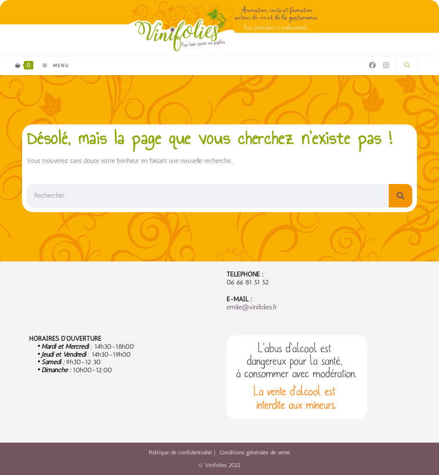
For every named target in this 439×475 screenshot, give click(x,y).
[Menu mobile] (52, 66)
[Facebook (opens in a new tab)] (372, 65)
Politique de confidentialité (180, 452)
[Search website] (407, 65)
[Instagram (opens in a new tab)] (386, 65)
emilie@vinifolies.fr (252, 307)
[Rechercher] (400, 195)
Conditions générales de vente (255, 452)
